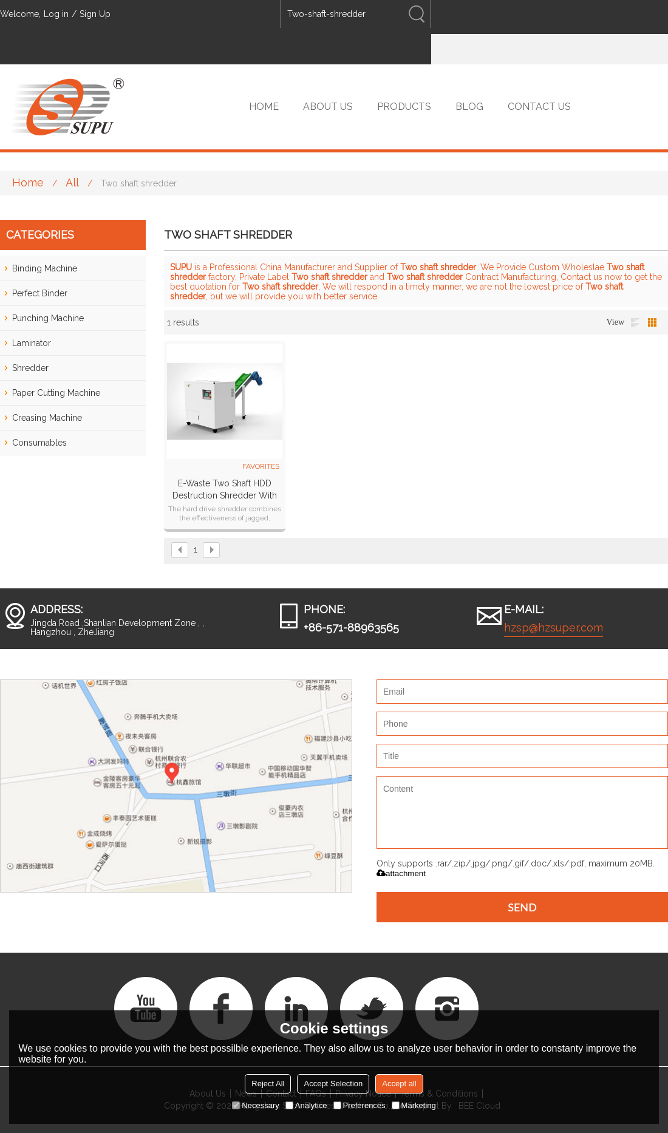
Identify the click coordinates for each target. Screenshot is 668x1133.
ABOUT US (328, 106)
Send (522, 907)
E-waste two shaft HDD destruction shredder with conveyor (224, 490)
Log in (56, 14)
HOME (264, 106)
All (72, 182)
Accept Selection (333, 1083)
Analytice (306, 1105)
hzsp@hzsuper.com (553, 627)
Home (28, 182)
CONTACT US (539, 106)
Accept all (399, 1083)
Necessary (255, 1105)
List (635, 322)
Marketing (414, 1105)
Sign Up (95, 14)
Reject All (267, 1083)
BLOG (469, 106)
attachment (401, 873)
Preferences (359, 1105)
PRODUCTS (404, 106)
